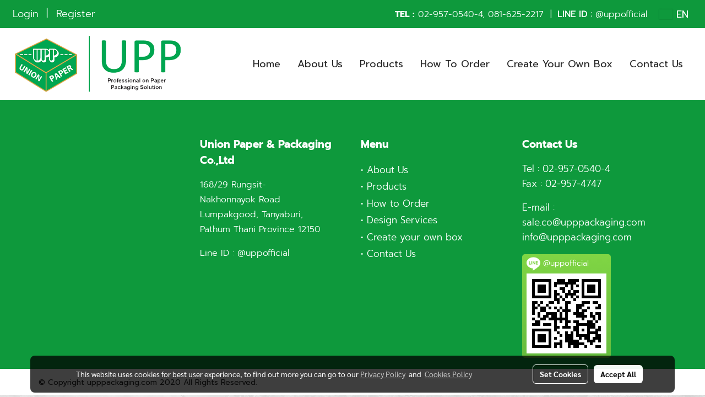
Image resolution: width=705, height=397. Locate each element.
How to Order (398, 203)
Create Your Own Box (559, 64)
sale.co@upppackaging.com (584, 222)
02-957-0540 (446, 14)
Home (266, 64)
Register (75, 14)
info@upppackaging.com (577, 237)
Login (26, 14)
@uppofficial (621, 14)
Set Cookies (560, 374)
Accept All (618, 374)
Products (381, 64)
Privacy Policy (382, 374)
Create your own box (415, 237)
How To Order (455, 64)
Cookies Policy (448, 374)
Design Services (402, 220)
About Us (320, 64)
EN (673, 14)
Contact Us (656, 64)
